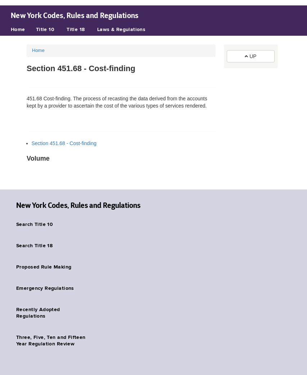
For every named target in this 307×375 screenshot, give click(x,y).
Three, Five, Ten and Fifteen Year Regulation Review (51, 340)
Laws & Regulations (121, 29)
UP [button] (250, 56)
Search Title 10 (34, 224)
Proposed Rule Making (43, 267)
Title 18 (76, 29)
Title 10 (45, 29)
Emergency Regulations (45, 288)
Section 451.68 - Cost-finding (64, 143)
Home (18, 29)
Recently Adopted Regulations (38, 313)
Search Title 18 (34, 245)
